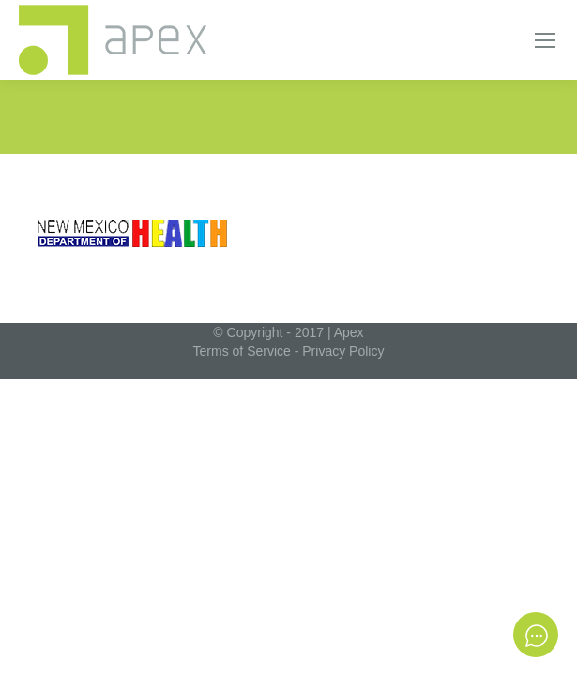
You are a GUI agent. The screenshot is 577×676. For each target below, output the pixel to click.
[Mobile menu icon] (545, 40)
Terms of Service (242, 351)
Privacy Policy (343, 351)
